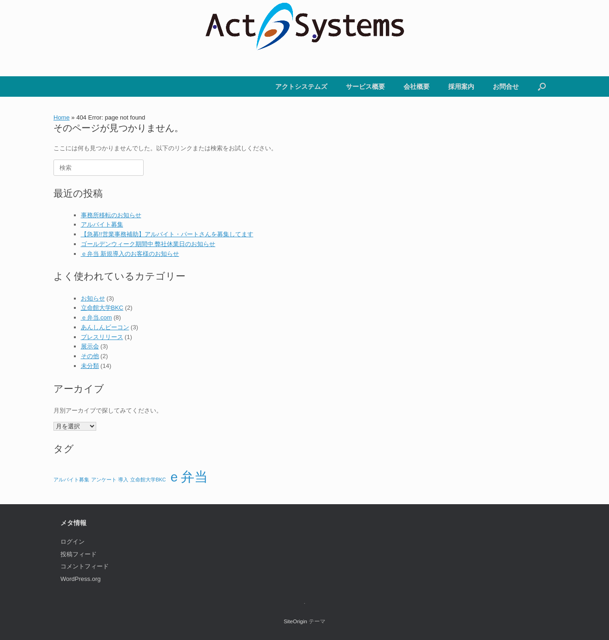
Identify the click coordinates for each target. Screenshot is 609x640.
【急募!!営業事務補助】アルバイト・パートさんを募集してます (167, 234)
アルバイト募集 (102, 224)
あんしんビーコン (105, 327)
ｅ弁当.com (96, 317)
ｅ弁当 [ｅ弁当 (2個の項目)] (187, 476)
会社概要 (417, 86)
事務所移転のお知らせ (111, 215)
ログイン (72, 541)
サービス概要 (365, 86)
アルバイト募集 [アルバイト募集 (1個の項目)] (71, 479)
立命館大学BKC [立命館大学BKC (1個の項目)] (148, 479)
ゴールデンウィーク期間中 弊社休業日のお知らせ (148, 243)
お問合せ (506, 86)
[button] (542, 86)
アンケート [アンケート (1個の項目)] (104, 479)
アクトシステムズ (301, 86)
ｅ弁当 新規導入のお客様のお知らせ (130, 253)
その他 (90, 356)
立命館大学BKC (102, 307)
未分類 (90, 365)
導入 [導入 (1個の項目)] (123, 479)
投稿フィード (78, 554)
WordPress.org (80, 578)
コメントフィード (84, 566)
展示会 (90, 346)
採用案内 (461, 86)
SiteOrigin (295, 621)
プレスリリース (102, 336)
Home (61, 117)
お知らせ (93, 298)
